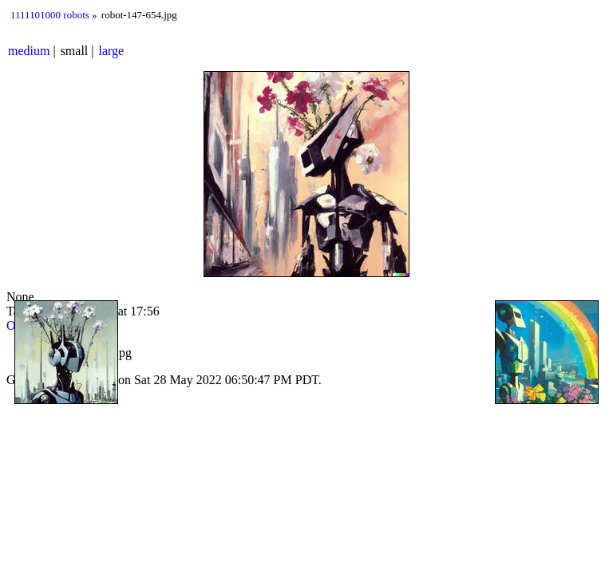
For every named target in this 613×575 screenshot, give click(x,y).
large (112, 51)
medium (28, 51)
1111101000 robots (49, 15)
